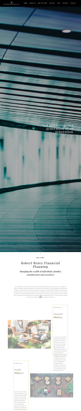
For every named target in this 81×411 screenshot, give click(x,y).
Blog (58, 3)
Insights (65, 3)
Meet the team (42, 3)
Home (25, 3)
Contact (73, 3)
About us (32, 3)
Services (52, 3)
